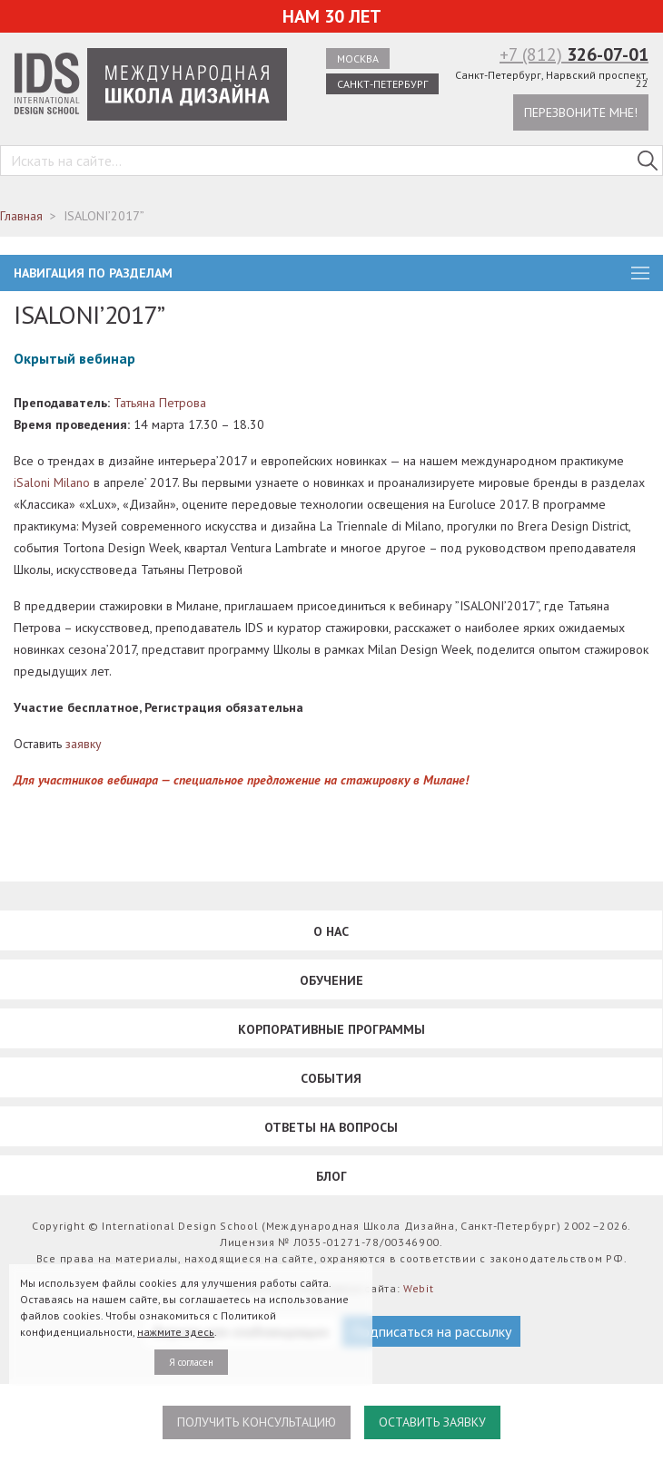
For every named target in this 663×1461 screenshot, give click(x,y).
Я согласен (191, 1362)
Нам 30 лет (331, 16)
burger (640, 273)
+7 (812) (574, 54)
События (331, 1078)
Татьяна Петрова (160, 402)
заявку (83, 743)
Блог (331, 1176)
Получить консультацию (256, 1422)
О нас (331, 931)
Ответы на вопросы (331, 1127)
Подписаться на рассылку (431, 1331)
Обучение (331, 980)
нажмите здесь (175, 1332)
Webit (418, 1288)
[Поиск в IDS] (647, 160)
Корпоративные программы (331, 1029)
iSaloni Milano (52, 482)
